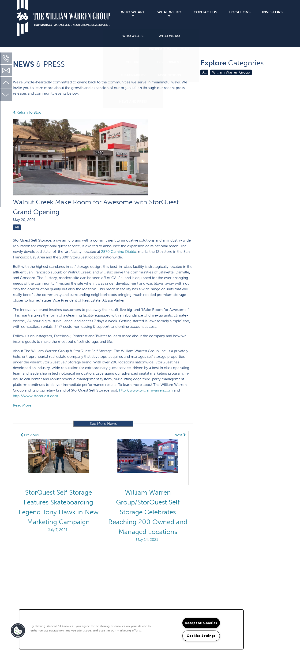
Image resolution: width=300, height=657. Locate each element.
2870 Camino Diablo (118, 251)
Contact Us (205, 12)
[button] (18, 630)
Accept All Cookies (201, 623)
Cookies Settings (201, 636)
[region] (131, 629)
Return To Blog (27, 112)
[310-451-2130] (6, 58)
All (17, 227)
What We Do (169, 12)
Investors (272, 12)
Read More (22, 405)
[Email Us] (6, 70)
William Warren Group (231, 72)
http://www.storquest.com (35, 396)
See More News (103, 423)
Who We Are (133, 12)
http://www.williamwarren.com (146, 390)
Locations (240, 12)
